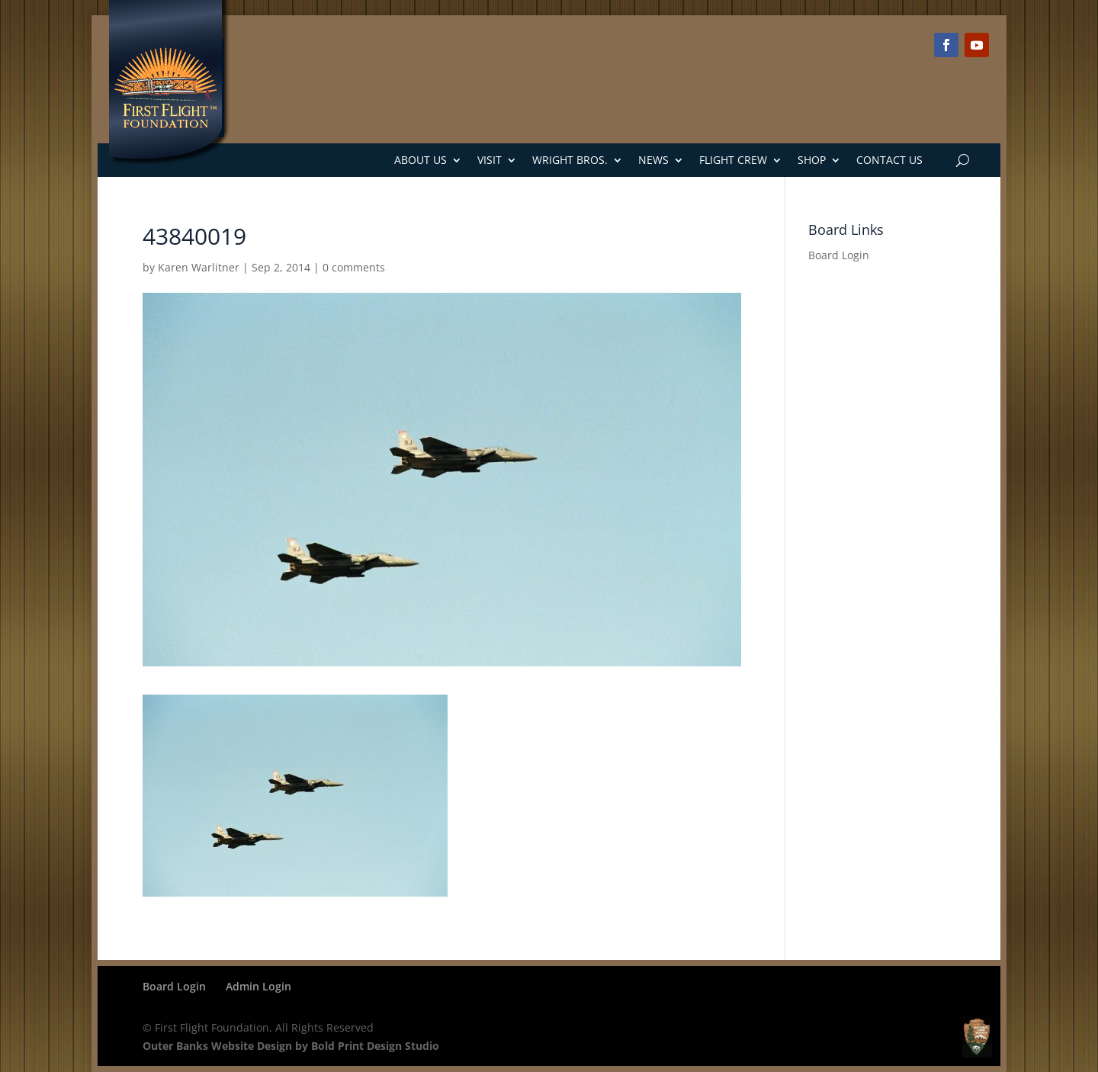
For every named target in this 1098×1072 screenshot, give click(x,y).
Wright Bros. (570, 159)
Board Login (838, 255)
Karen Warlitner (198, 267)
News (653, 159)
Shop (812, 159)
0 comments (354, 267)
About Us (420, 159)
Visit (489, 159)
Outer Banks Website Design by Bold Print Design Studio (291, 1045)
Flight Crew (733, 159)
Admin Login (258, 986)
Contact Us (889, 159)
